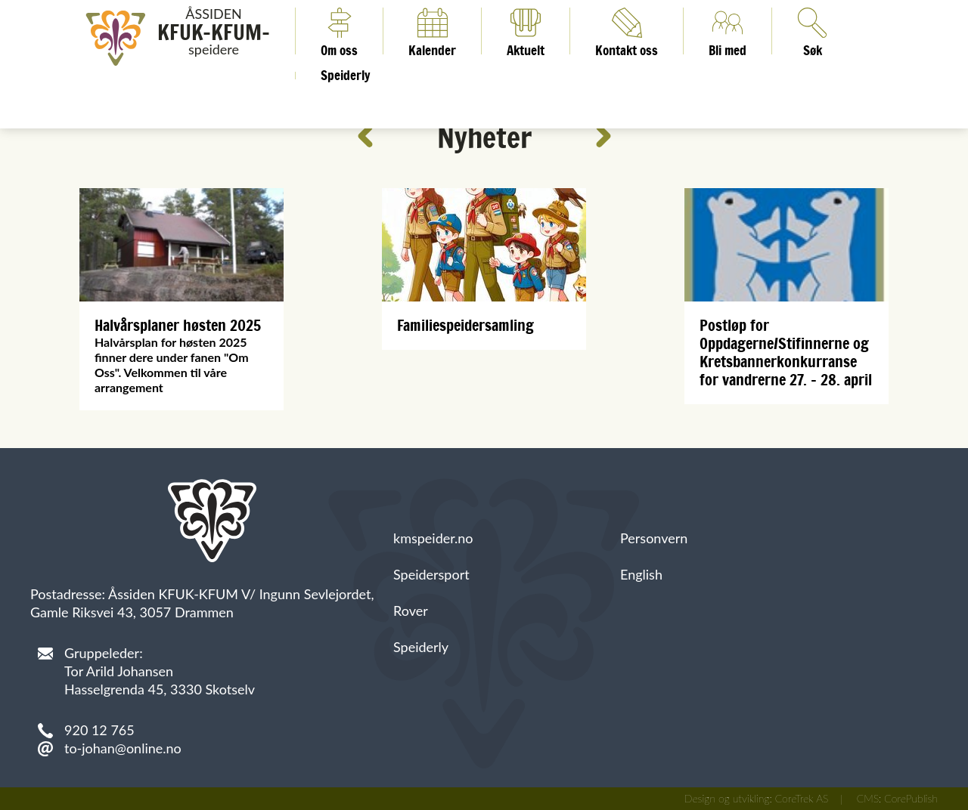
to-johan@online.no (123, 748)
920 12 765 (99, 730)
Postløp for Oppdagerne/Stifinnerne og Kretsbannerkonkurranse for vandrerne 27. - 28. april (786, 352)
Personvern (653, 538)
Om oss (339, 31)
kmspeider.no (433, 538)
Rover (410, 610)
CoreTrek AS (802, 798)
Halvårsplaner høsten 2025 (178, 325)
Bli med (727, 31)
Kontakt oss (626, 31)
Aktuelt (525, 31)
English (641, 574)
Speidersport (431, 574)
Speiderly (345, 75)
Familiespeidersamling (465, 325)
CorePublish (911, 798)
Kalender (432, 31)
